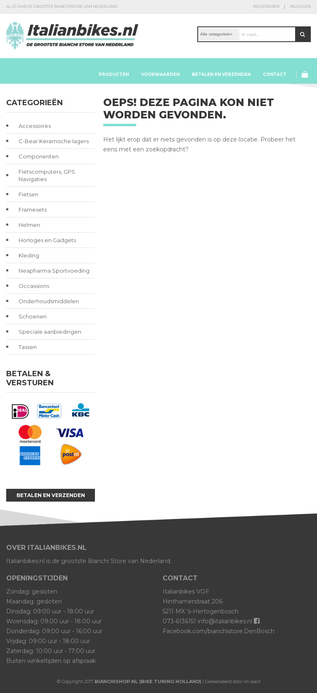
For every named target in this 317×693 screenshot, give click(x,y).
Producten (114, 74)
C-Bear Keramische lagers (54, 141)
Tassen (28, 347)
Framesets (33, 209)
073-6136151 (179, 621)
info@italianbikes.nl (225, 621)
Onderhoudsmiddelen (49, 301)
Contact (274, 74)
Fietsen (28, 194)
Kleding (29, 255)
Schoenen (33, 316)
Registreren (266, 6)
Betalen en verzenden (221, 74)
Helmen (29, 225)
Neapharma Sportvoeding (54, 270)
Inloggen (300, 6)
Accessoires (35, 126)
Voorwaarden (160, 74)
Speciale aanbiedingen (50, 331)
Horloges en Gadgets (47, 240)
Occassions (34, 286)
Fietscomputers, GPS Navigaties (47, 175)
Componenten (39, 156)
